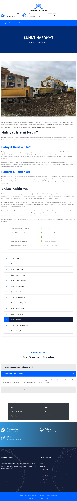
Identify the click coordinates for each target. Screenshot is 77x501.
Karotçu (43, 466)
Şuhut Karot (11, 258)
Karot (42, 463)
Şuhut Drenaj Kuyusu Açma (16, 331)
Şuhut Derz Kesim (13, 314)
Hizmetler (12, 23)
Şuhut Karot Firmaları (15, 280)
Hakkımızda (23, 23)
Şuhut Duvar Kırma (14, 308)
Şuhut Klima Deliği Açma (16, 325)
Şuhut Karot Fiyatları (14, 275)
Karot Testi (44, 476)
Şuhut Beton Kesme (14, 291)
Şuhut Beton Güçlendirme (16, 303)
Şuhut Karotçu (12, 264)
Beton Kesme (45, 473)
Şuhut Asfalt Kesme (14, 297)
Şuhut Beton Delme (14, 286)
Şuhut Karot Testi (13, 269)
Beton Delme (45, 470)
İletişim (43, 482)
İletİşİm (31, 23)
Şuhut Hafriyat (12, 319)
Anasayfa (4, 23)
